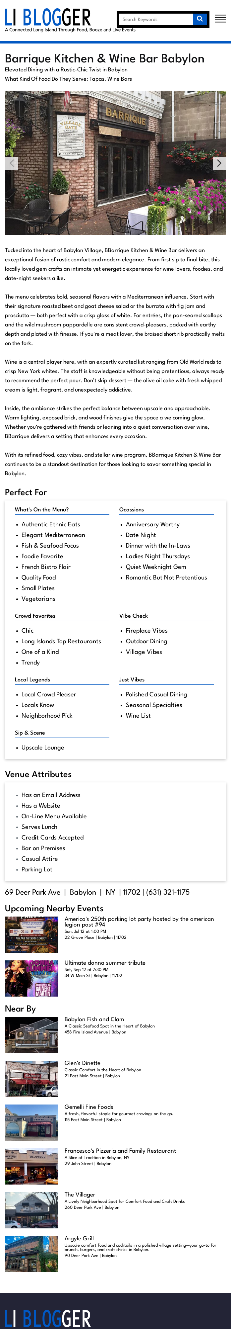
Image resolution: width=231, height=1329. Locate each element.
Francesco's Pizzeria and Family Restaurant (120, 1151)
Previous (11, 163)
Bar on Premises (43, 848)
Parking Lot (37, 870)
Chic (27, 631)
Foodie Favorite (42, 557)
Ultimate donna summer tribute (105, 963)
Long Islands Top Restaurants (61, 642)
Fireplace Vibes (147, 631)
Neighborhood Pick (47, 716)
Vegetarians (38, 599)
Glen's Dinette (82, 1063)
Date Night (141, 535)
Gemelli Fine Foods (89, 1107)
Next (219, 163)
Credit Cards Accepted (53, 838)
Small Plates (38, 588)
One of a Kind (40, 652)
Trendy (31, 663)
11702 (132, 892)
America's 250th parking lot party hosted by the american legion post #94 (139, 922)
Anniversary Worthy (153, 525)
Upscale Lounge (43, 748)
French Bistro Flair (46, 567)
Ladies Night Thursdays (158, 557)
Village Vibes (144, 652)
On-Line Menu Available (54, 817)
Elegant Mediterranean (53, 535)
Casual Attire (40, 859)
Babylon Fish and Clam (94, 1019)
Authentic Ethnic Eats (51, 525)
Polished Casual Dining (156, 695)
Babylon (83, 892)
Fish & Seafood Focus (50, 546)
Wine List (138, 716)
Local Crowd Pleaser (49, 695)
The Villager (80, 1195)
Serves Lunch (39, 827)
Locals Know (38, 705)
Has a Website (41, 806)
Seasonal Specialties (154, 705)
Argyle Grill (79, 1239)
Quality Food (39, 578)
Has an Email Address (51, 795)
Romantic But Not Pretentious (166, 578)
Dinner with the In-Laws (158, 546)
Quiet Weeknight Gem (156, 567)
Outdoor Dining (146, 642)
